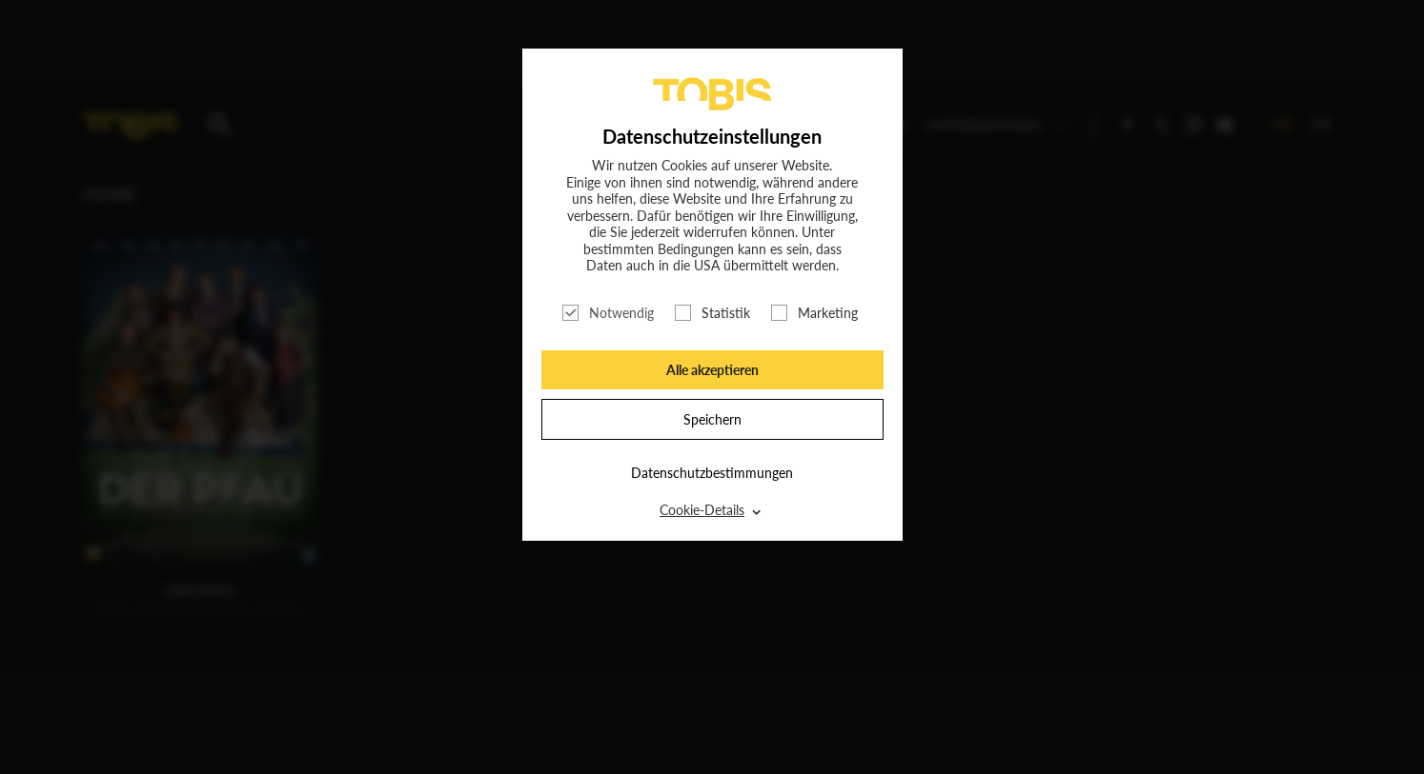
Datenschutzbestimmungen (712, 473)
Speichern (712, 419)
